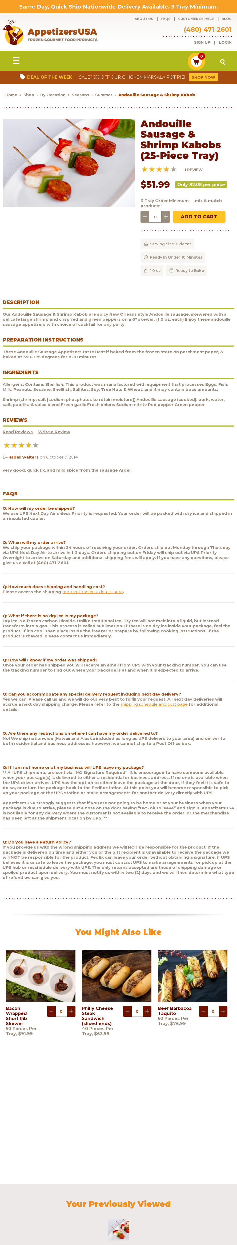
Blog (227, 19)
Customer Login (167, 1198)
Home (11, 95)
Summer (104, 95)
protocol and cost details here (92, 592)
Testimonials (45, 1206)
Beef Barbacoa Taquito (175, 1012)
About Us (144, 19)
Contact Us (20, 1206)
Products (18, 1198)
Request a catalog (118, 1198)
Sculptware (71, 1206)
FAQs (165, 19)
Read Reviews (18, 432)
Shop (28, 95)
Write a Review (54, 432)
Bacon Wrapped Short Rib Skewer (16, 1017)
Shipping (193, 1198)
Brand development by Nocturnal (134, 1227)
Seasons (80, 95)
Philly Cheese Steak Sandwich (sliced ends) (97, 1017)
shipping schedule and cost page (154, 705)
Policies (214, 1198)
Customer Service (196, 19)
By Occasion (53, 95)
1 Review (193, 170)
